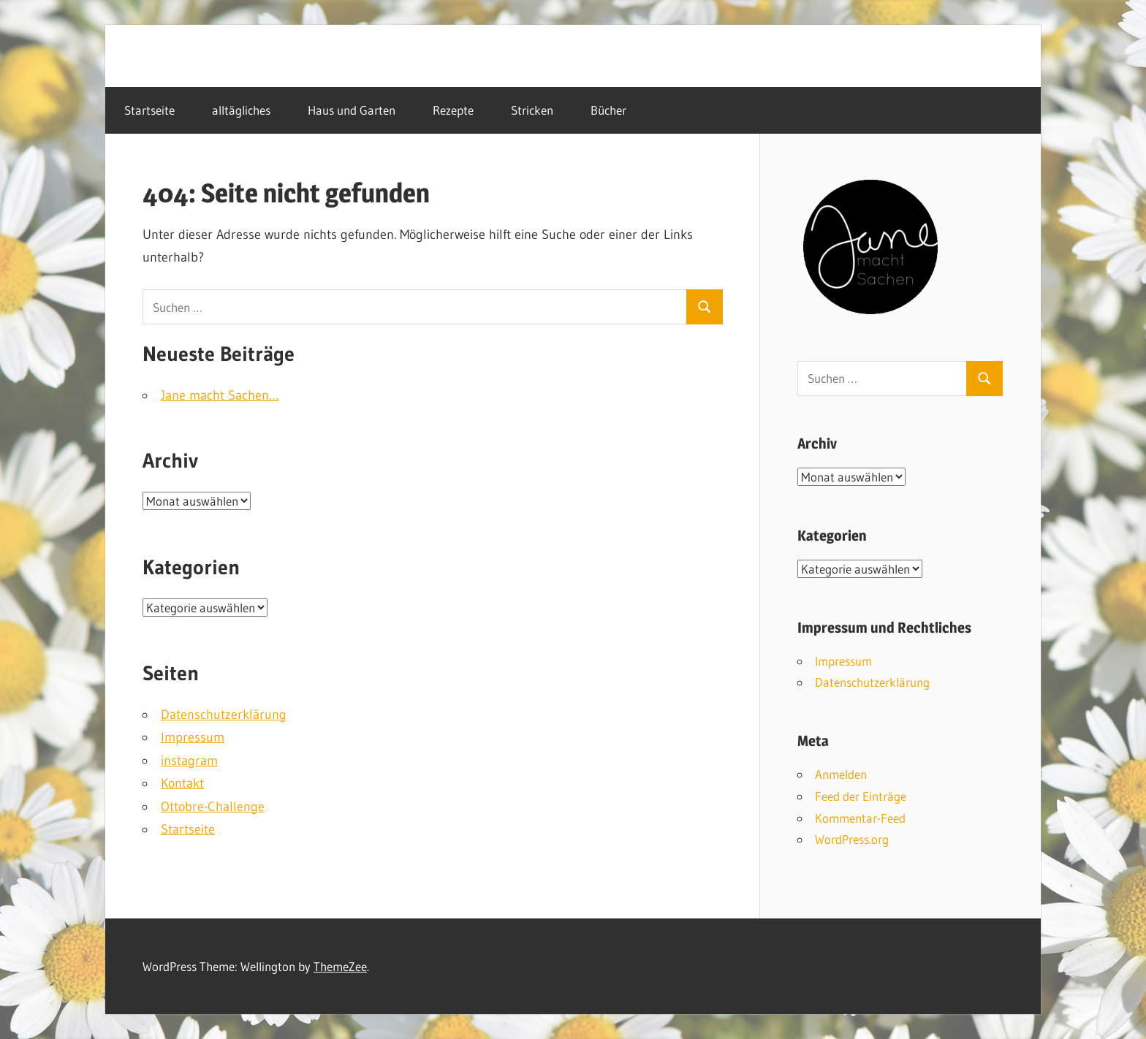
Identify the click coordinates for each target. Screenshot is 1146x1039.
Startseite (149, 110)
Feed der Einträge (860, 796)
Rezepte (453, 110)
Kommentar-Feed (860, 818)
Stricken (532, 110)
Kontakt (182, 783)
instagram (189, 761)
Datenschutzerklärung (223, 715)
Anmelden (841, 774)
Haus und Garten (351, 110)
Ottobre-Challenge (213, 807)
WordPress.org (852, 839)
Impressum (192, 737)
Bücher (608, 110)
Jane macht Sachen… (219, 395)
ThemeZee (340, 966)
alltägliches (241, 110)
